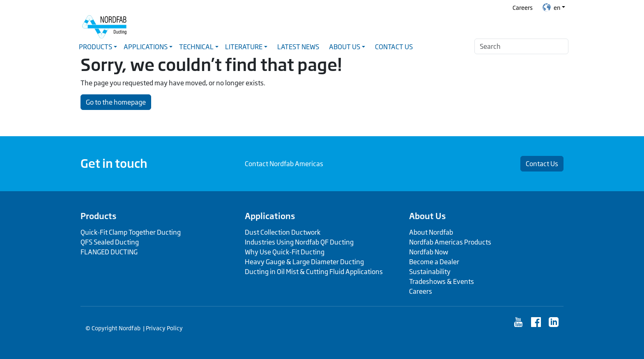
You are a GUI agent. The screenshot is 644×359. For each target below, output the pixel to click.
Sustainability (430, 272)
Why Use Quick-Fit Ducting (284, 252)
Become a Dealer (434, 262)
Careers (523, 7)
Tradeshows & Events (441, 281)
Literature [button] (243, 47)
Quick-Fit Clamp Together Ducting (130, 232)
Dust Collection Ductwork (282, 232)
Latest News (298, 47)
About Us (427, 216)
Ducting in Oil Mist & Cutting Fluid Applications (314, 272)
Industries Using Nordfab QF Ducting (299, 242)
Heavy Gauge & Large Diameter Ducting (304, 262)
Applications (270, 216)
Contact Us (394, 47)
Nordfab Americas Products (450, 242)
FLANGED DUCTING (109, 252)
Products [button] (95, 47)
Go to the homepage (116, 102)
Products (98, 216)
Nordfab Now (428, 252)
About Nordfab (431, 232)
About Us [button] (344, 47)
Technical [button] (196, 47)
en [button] (551, 7)
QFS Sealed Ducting (109, 242)
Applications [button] (146, 47)
